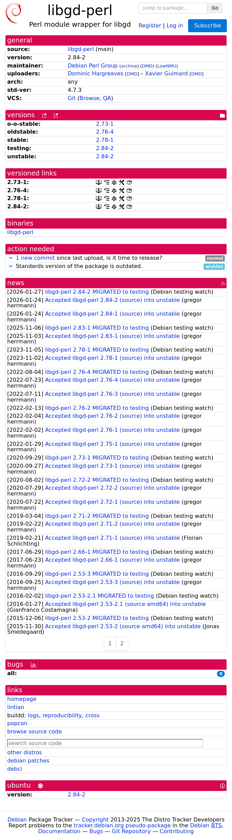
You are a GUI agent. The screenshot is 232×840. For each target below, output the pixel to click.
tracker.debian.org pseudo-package (122, 825)
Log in (175, 25)
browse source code (34, 731)
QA (107, 98)
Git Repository (131, 831)
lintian (15, 707)
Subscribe (207, 25)
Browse (89, 98)
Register (150, 25)
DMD (147, 66)
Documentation (59, 831)
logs (33, 715)
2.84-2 (105, 148)
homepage (21, 699)
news (15, 283)
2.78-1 (105, 140)
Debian (17, 819)
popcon (17, 723)
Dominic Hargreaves (95, 73)
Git (72, 98)
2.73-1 (105, 124)
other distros (24, 752)
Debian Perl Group (93, 65)
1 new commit (35, 258)
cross (92, 715)
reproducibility (62, 715)
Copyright (95, 819)
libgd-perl (81, 49)
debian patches (28, 760)
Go (215, 8)
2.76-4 (105, 132)
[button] (10, 258)
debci (14, 769)
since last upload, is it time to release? (116, 258)
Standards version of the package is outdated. (116, 266)
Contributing (177, 831)
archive (129, 66)
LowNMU (166, 66)
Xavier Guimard (166, 73)
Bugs (96, 831)
